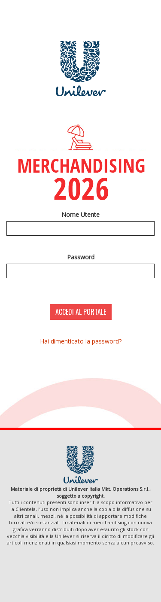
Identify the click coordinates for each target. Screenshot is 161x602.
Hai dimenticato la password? (81, 341)
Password (80, 257)
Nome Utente (80, 214)
